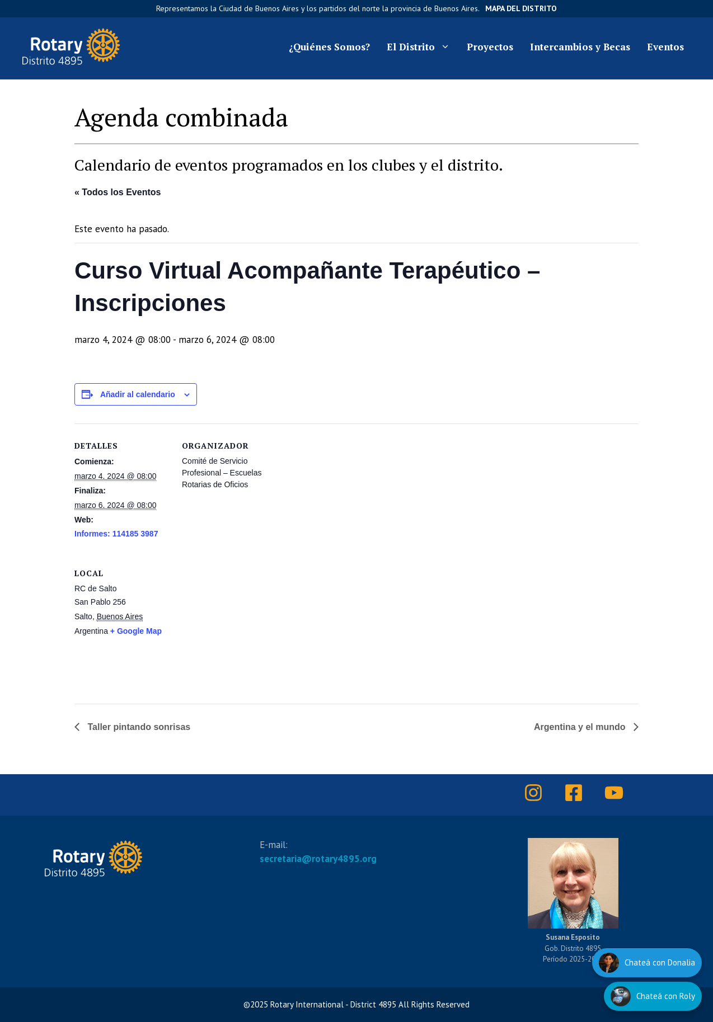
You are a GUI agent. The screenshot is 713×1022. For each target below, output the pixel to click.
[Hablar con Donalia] (647, 962)
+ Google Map (136, 631)
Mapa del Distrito (521, 8)
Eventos (665, 46)
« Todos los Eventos (117, 192)
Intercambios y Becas (580, 46)
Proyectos (490, 46)
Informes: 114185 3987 (116, 533)
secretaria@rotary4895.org (318, 859)
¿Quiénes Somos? (329, 46)
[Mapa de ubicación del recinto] (322, 628)
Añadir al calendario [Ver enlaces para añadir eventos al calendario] (137, 394)
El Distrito (422, 47)
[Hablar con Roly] (653, 996)
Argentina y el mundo (581, 727)
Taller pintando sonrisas (137, 727)
